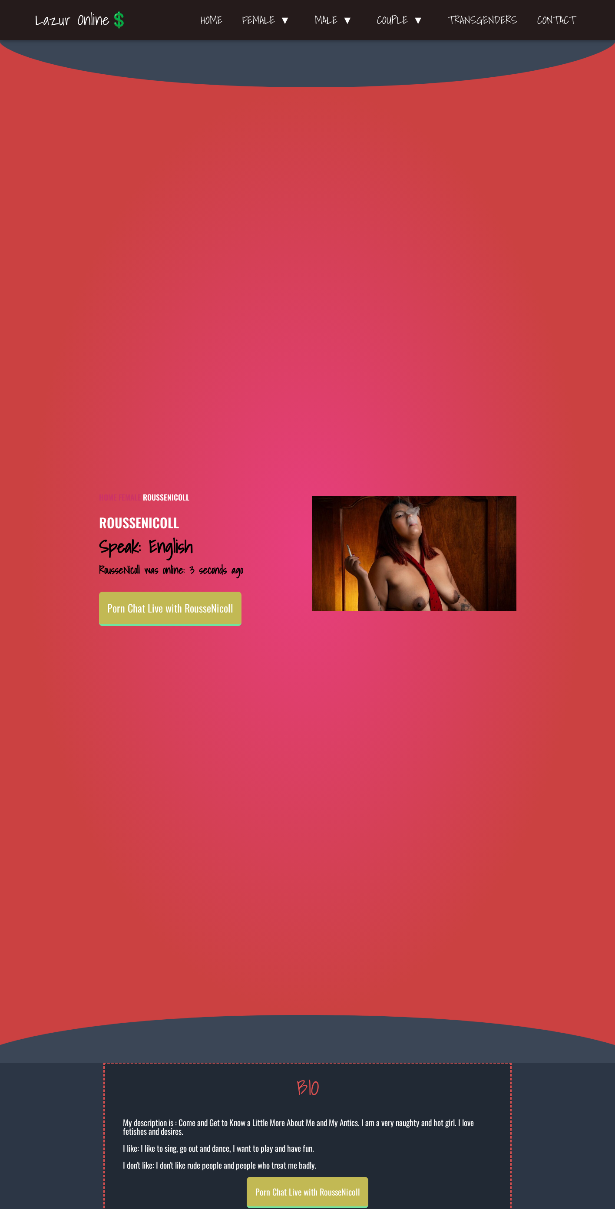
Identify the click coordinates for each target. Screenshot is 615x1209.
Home (211, 20)
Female (130, 497)
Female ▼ (268, 20)
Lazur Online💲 (82, 19)
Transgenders (482, 20)
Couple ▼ (402, 20)
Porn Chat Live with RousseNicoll (170, 608)
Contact (556, 20)
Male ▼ (336, 20)
